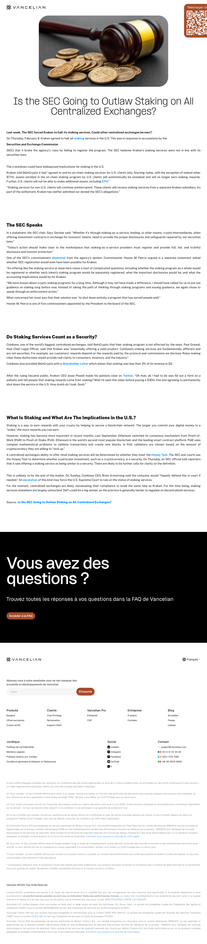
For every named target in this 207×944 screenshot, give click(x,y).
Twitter (128, 375)
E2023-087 (37, 916)
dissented (58, 257)
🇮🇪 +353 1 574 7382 (168, 756)
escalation (30, 480)
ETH (105, 181)
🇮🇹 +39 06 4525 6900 (170, 761)
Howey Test (159, 454)
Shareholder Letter (75, 363)
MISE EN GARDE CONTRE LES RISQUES (125, 899)
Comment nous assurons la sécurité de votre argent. (113, 836)
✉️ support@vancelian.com (172, 747)
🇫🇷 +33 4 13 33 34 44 (169, 751)
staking (79, 138)
